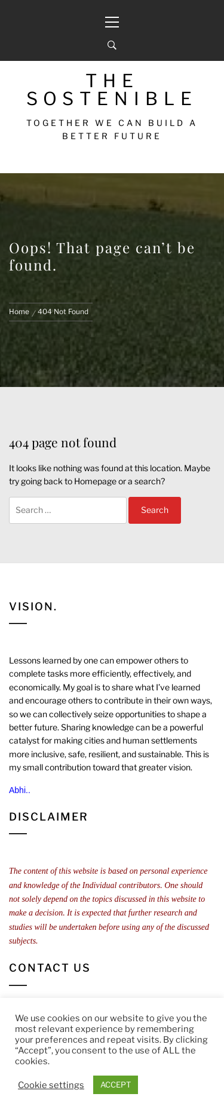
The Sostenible (112, 89)
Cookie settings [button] (51, 1085)
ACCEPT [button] (115, 1084)
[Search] (112, 45)
